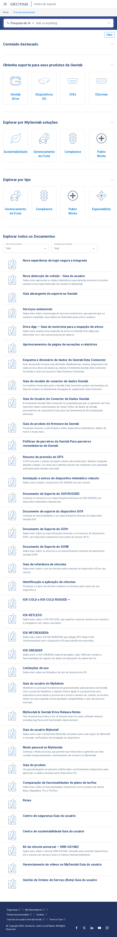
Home (6, 12)
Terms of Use (57, 919)
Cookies (40, 914)
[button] (5, 4)
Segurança (14, 909)
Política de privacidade (19, 914)
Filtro (109, 34)
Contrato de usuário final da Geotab (26, 919)
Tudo (14, 247)
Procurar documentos (24, 12)
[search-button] (108, 23)
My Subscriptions (35, 909)
